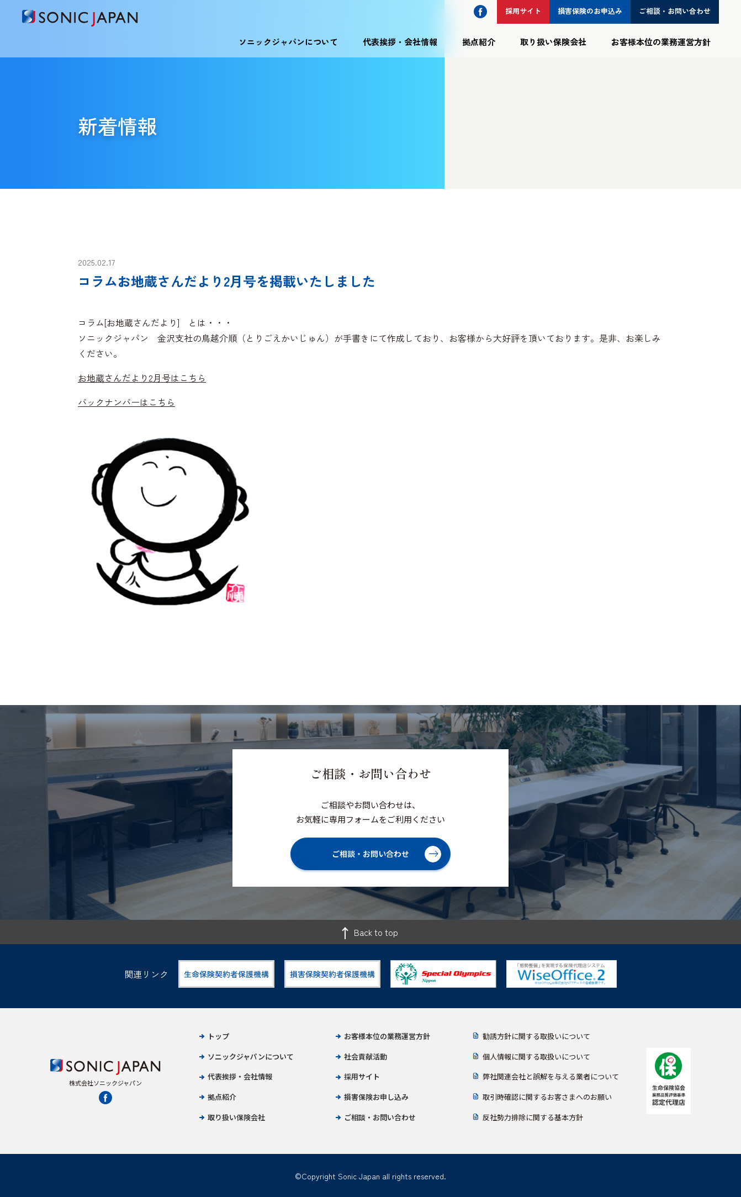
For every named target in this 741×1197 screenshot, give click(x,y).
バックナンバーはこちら (126, 402)
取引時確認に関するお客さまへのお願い (547, 1097)
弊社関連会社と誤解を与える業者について (551, 1076)
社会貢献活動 (365, 1056)
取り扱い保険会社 (553, 41)
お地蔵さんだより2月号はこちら (142, 377)
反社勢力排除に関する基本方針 (533, 1117)
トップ (218, 1036)
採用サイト (362, 1076)
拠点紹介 (478, 41)
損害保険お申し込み (376, 1097)
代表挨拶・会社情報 (400, 41)
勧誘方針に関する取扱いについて (536, 1036)
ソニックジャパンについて (288, 41)
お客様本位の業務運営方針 (661, 41)
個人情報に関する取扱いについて (536, 1056)
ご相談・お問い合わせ (380, 1117)
